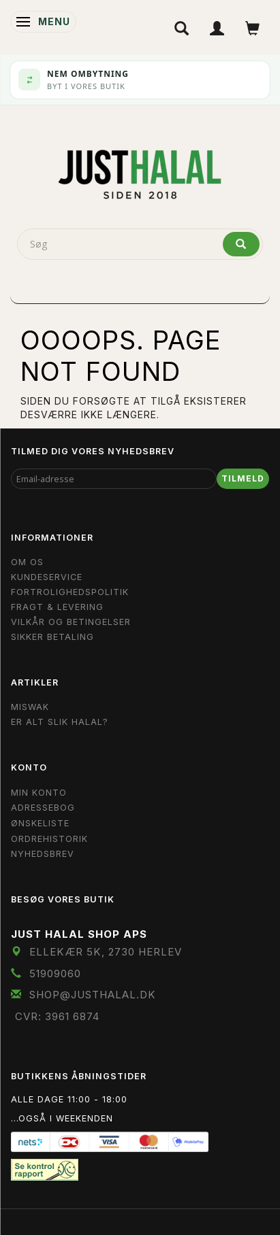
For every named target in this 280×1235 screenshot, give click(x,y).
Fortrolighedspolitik (70, 592)
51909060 (55, 973)
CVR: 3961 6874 (57, 1016)
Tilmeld (242, 478)
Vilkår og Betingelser (71, 622)
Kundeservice (46, 577)
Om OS (27, 562)
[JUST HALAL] (140, 172)
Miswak (30, 707)
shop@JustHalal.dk (92, 994)
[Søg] (241, 244)
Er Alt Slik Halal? (59, 722)
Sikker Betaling (52, 637)
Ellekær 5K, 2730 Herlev (105, 951)
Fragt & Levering (57, 607)
